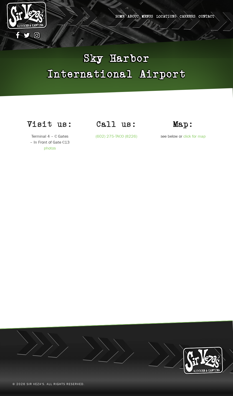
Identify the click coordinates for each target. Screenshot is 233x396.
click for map (194, 136)
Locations (166, 16)
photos (50, 148)
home (119, 16)
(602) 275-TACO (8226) (116, 136)
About (133, 16)
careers (187, 16)
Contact (206, 16)
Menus (147, 16)
